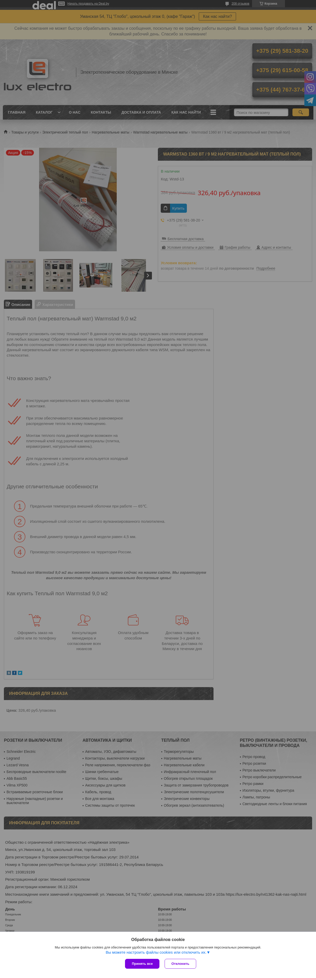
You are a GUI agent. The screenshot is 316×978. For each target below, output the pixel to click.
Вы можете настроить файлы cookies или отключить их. (156, 952)
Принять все (142, 964)
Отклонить (180, 964)
